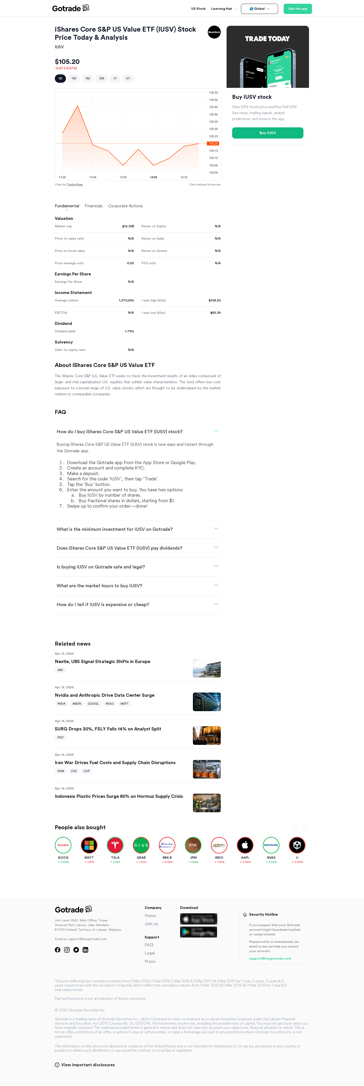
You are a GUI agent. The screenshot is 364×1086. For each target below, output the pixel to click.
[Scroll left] (296, 827)
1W (74, 78)
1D (60, 78)
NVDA (61, 703)
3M (101, 78)
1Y (115, 78)
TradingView (75, 184)
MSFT (125, 703)
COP (87, 771)
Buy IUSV (268, 133)
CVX (74, 771)
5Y (128, 78)
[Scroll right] (305, 827)
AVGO (110, 703)
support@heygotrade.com (270, 958)
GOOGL (93, 703)
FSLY (61, 737)
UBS (60, 670)
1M (87, 78)
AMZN (76, 703)
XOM (61, 771)
